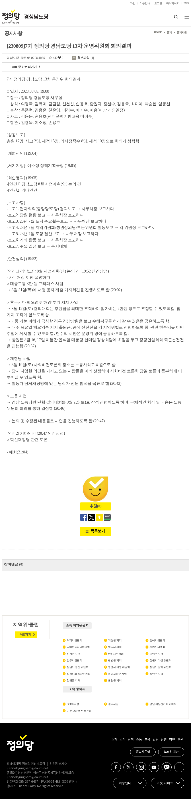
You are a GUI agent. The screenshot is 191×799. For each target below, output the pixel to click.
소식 (122, 740)
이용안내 (145, 3)
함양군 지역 (73, 680)
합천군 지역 (114, 680)
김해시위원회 (157, 640)
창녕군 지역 (114, 660)
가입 (132, 3)
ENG (186, 3)
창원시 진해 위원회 (160, 667)
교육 (147, 740)
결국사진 (113, 704)
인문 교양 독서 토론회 (79, 710)
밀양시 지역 (114, 647)
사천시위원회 (157, 647)
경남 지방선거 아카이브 (163, 704)
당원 (155, 740)
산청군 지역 (73, 653)
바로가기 (25, 634)
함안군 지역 (156, 673)
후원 (180, 740)
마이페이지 (172, 3)
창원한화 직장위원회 (78, 673)
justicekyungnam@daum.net (27, 768)
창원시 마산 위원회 (160, 660)
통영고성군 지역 (117, 673)
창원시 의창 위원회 (119, 667)
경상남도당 (36, 17)
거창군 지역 (114, 640)
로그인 (158, 3)
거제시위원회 (74, 640)
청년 (172, 740)
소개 (114, 740)
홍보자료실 (143, 752)
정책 (130, 740)
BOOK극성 (73, 704)
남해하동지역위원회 (78, 647)
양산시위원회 (115, 653)
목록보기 (97, 531)
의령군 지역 (156, 653)
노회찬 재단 (171, 752)
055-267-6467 (28, 782)
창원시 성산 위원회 (77, 667)
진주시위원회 (74, 660)
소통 (139, 740)
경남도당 (13, 57)
